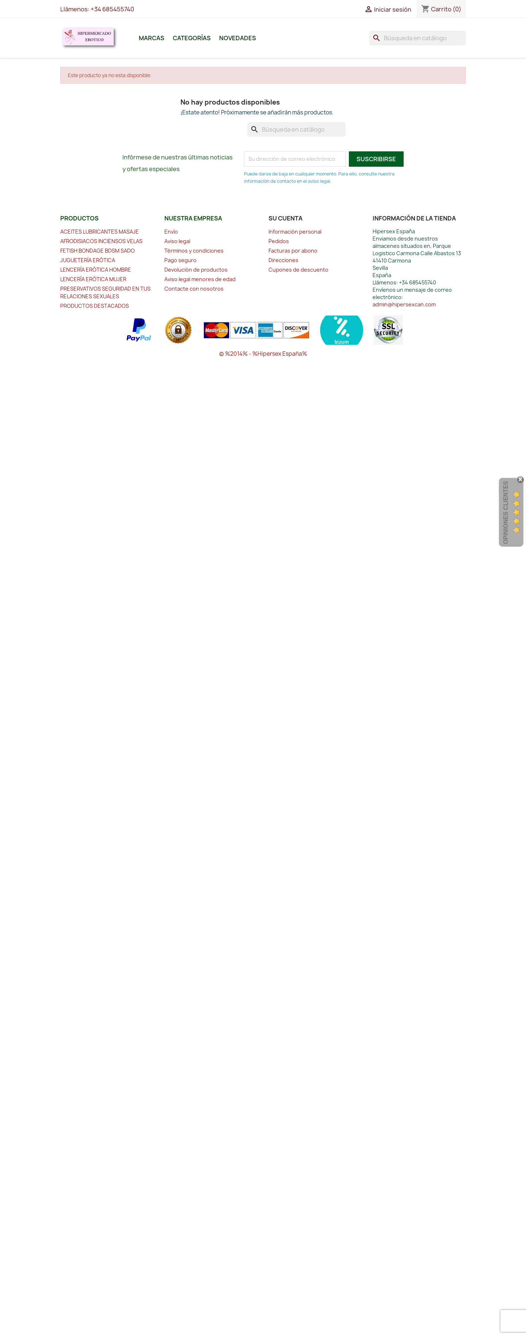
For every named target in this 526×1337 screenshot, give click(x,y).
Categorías (192, 38)
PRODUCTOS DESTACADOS (94, 305)
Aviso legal (177, 241)
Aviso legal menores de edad (200, 279)
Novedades (237, 38)
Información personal (294, 231)
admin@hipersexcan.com (404, 304)
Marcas (151, 38)
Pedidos (278, 241)
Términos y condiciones (194, 250)
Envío (171, 231)
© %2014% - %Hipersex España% (263, 354)
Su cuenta (285, 218)
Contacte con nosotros (194, 288)
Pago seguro (180, 260)
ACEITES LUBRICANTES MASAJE (99, 231)
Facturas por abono (292, 250)
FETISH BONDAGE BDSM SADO (97, 250)
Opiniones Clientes (506, 512)
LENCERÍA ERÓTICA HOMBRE (95, 269)
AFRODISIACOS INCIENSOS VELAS (101, 241)
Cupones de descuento (298, 269)
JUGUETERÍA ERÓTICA (87, 260)
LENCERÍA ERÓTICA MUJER (93, 279)
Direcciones (283, 260)
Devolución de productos (196, 269)
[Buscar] (417, 38)
